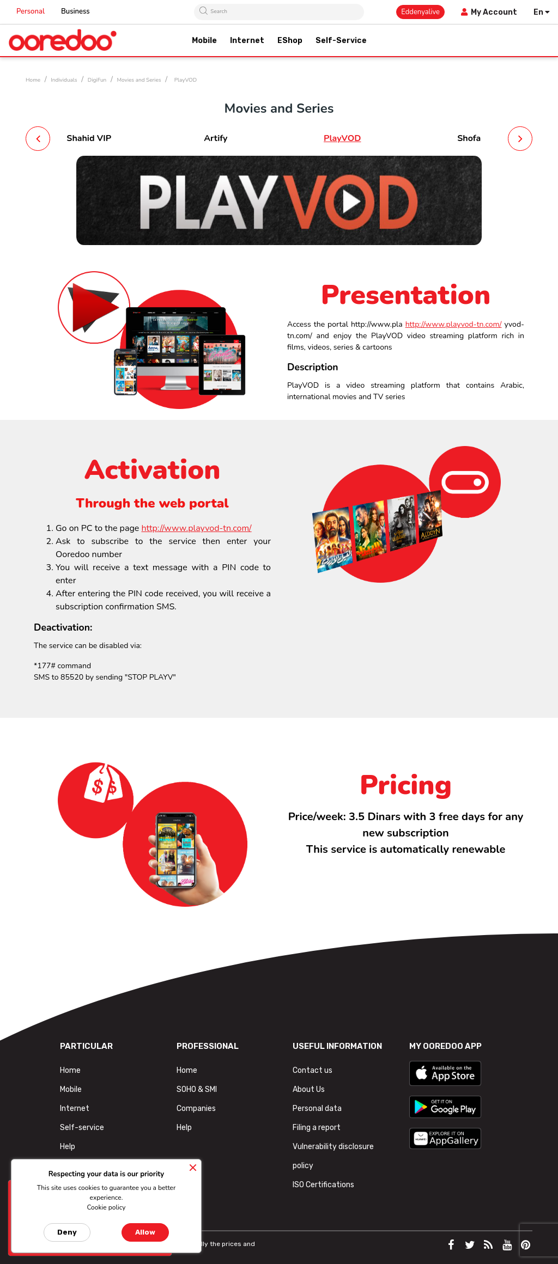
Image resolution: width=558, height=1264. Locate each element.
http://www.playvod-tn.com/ (453, 324)
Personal (30, 11)
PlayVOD (342, 138)
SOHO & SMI (197, 1089)
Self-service (82, 1127)
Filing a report (317, 1127)
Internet (74, 1108)
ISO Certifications (323, 1184)
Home (70, 1070)
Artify (215, 138)
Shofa (469, 138)
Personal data (317, 1108)
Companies (196, 1108)
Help (67, 1146)
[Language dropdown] (541, 12)
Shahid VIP (88, 138)
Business (75, 11)
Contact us (312, 1070)
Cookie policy (106, 1207)
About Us (309, 1089)
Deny (67, 1232)
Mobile (71, 1089)
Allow (145, 1232)
